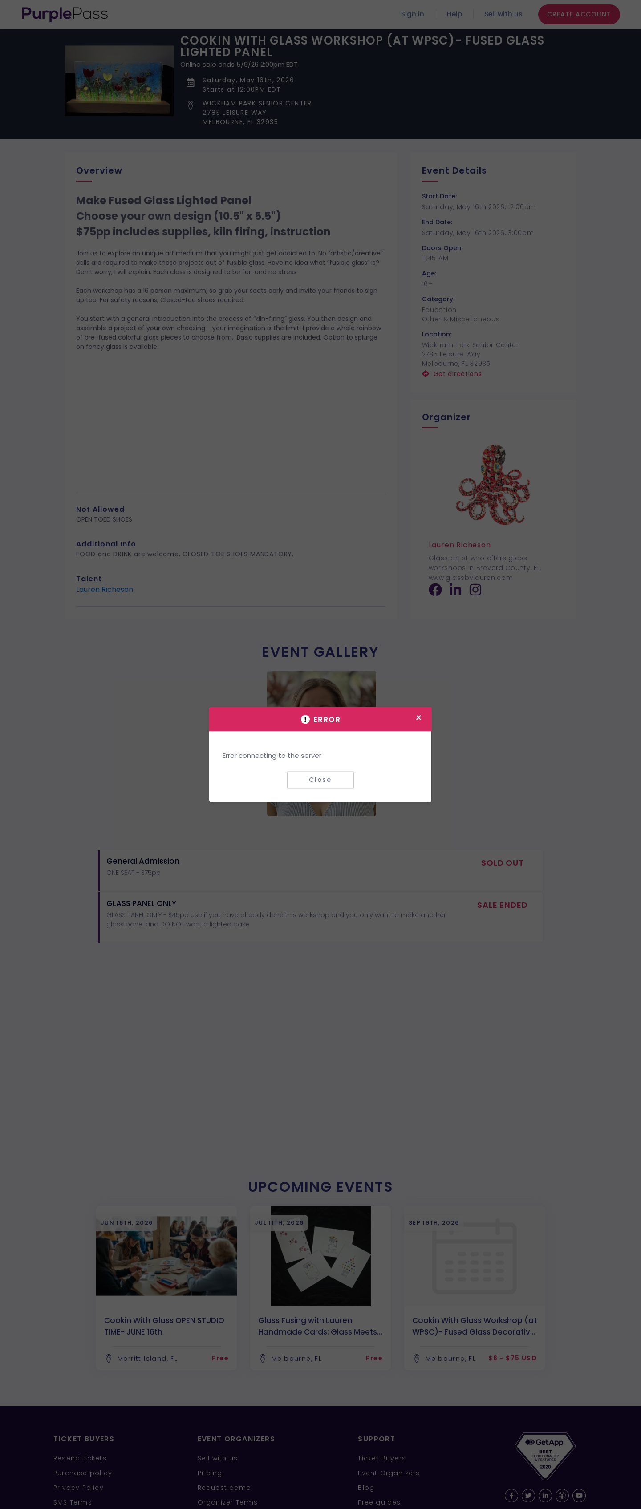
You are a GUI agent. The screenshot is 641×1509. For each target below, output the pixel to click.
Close (320, 779)
